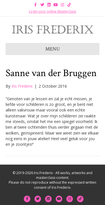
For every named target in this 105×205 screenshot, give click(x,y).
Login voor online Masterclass (52, 11)
